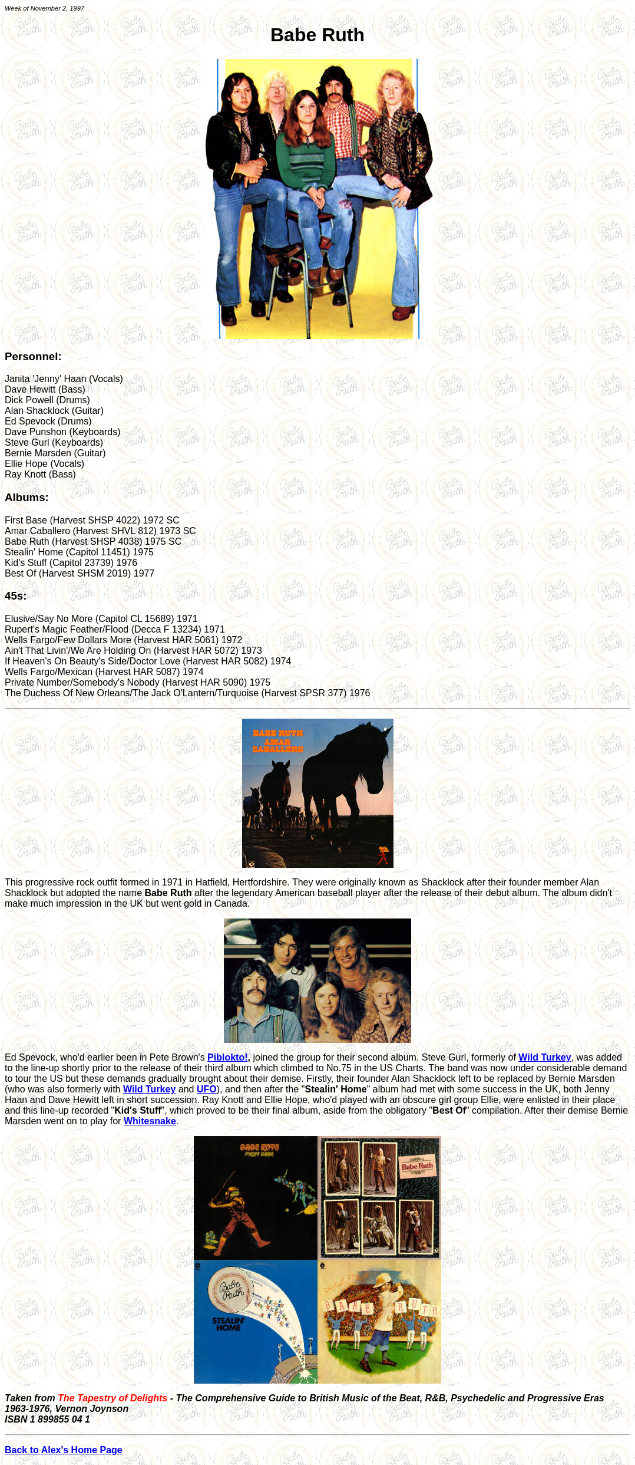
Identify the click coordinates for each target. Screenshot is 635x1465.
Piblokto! (227, 1057)
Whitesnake (150, 1121)
